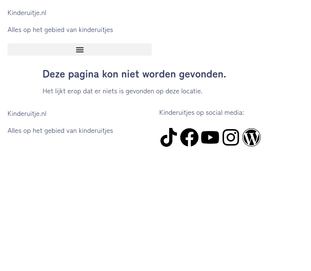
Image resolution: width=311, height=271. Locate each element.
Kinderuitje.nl (27, 12)
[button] (80, 49)
